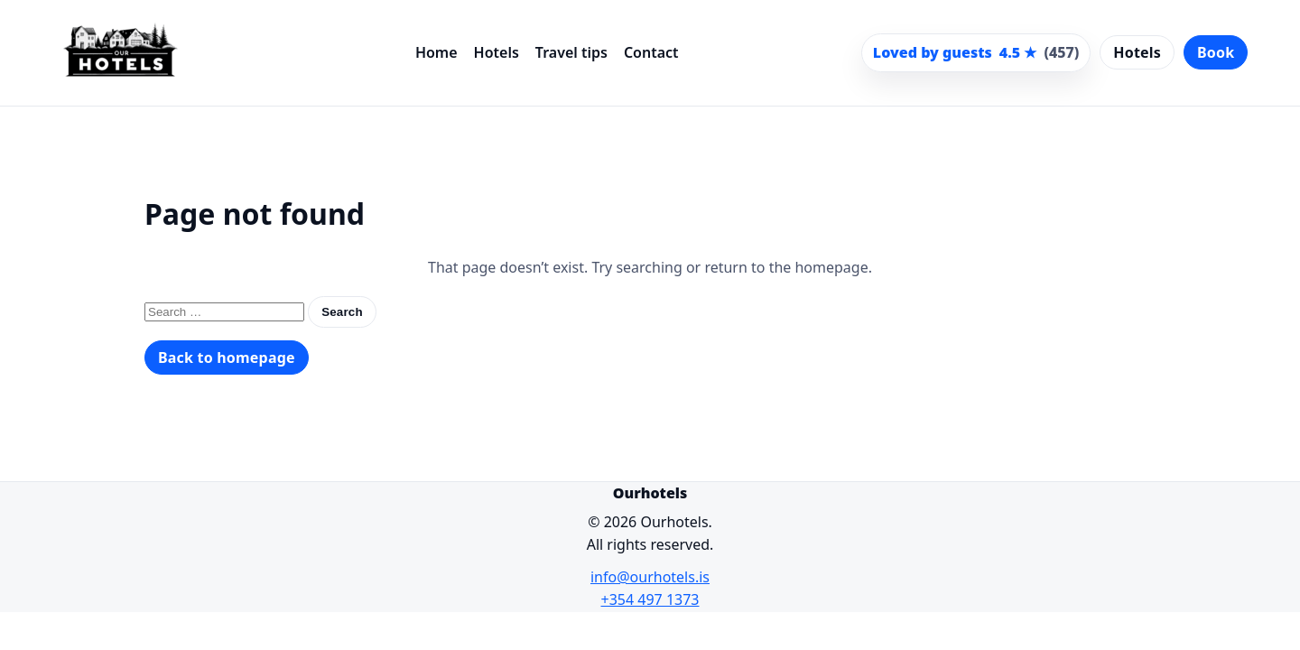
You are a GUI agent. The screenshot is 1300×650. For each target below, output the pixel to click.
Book (1215, 52)
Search (342, 312)
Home (436, 52)
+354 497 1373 (650, 599)
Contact (651, 52)
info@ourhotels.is (650, 577)
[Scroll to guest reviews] (976, 53)
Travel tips (571, 52)
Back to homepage (226, 357)
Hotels (496, 52)
